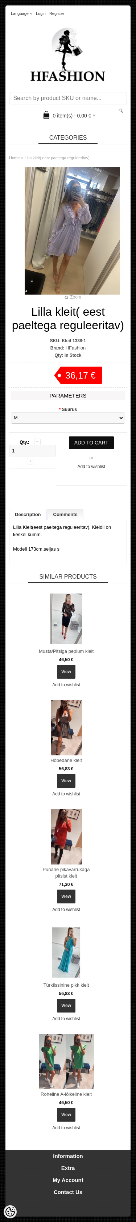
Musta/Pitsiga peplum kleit (66, 651)
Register (56, 13)
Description (28, 514)
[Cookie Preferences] (10, 1211)
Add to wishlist (91, 466)
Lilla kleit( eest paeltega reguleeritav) (57, 158)
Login (41, 13)
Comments (65, 514)
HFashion (76, 348)
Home (14, 158)
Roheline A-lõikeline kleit (66, 1094)
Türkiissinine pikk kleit (66, 985)
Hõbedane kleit (66, 760)
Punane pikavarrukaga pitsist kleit (66, 873)
